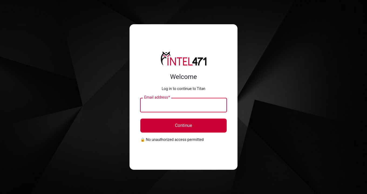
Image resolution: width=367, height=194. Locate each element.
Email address (157, 97)
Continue (183, 125)
